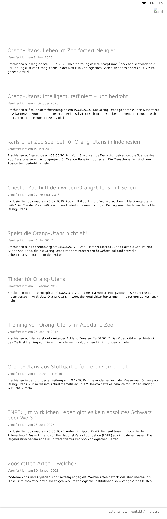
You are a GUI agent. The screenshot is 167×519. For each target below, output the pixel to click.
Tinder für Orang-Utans (36, 279)
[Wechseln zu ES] (160, 3)
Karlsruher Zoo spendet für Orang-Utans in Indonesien (74, 141)
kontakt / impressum (146, 511)
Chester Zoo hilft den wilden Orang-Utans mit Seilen (72, 187)
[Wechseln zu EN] (151, 3)
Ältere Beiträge (15, 499)
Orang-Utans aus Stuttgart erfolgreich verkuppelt (68, 366)
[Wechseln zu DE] (142, 3)
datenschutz (117, 511)
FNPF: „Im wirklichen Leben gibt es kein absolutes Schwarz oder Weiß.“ (80, 415)
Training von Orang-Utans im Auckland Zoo (60, 324)
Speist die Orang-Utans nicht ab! (48, 233)
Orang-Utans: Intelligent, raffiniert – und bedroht (68, 96)
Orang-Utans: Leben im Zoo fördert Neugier (61, 50)
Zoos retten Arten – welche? (42, 463)
